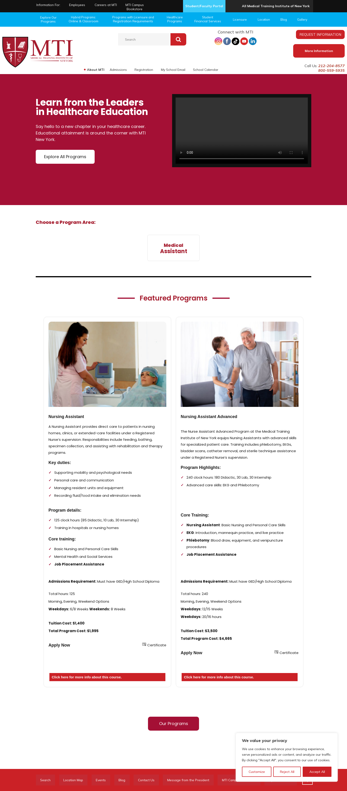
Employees (77, 5)
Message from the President (194, 780)
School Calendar (205, 70)
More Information (319, 51)
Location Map (75, 780)
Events (104, 780)
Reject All (287, 772)
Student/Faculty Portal (204, 6)
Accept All (317, 772)
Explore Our (48, 19)
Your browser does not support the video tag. (241, 130)
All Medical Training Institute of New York (276, 6)
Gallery (302, 19)
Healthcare (174, 19)
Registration (143, 70)
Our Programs (173, 723)
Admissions (117, 70)
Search (46, 780)
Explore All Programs (65, 157)
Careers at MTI (106, 5)
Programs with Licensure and (133, 19)
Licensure (240, 19)
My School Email (173, 70)
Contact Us (151, 780)
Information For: (48, 5)
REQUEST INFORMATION (320, 34)
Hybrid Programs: (83, 19)
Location (264, 19)
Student (208, 19)
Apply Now (59, 645)
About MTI (95, 70)
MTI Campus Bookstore (134, 7)
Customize (257, 772)
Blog (283, 19)
